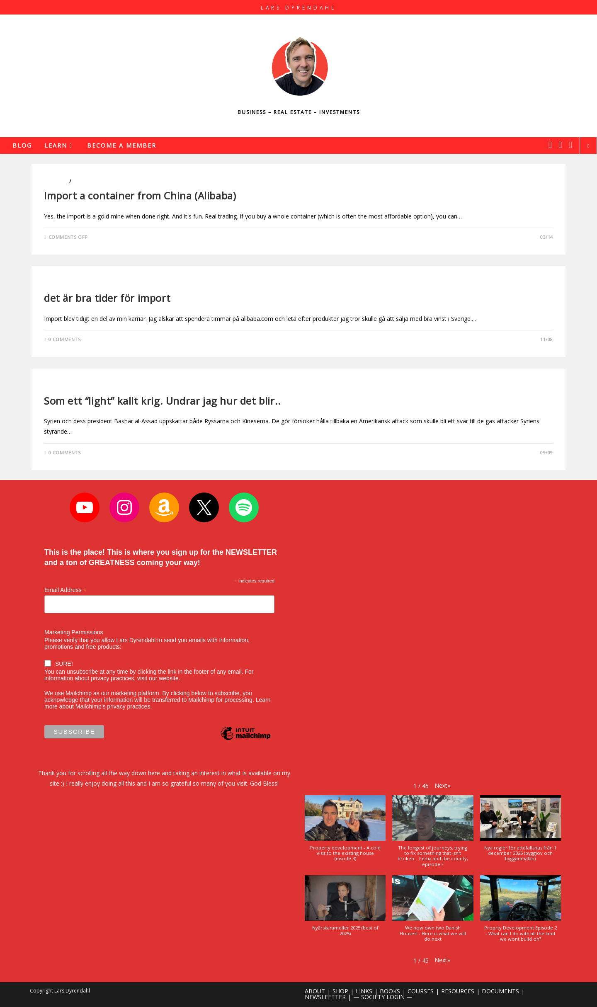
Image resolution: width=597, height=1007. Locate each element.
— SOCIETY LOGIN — (383, 997)
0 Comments (65, 339)
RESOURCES (457, 991)
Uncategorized (66, 386)
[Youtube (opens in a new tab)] (570, 145)
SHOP (340, 991)
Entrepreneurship (98, 181)
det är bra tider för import (107, 298)
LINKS (364, 991)
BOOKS (390, 991)
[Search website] (588, 145)
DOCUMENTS (500, 991)
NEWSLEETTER (325, 997)
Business (56, 181)
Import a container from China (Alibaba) (140, 195)
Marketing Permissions (73, 632)
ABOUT (315, 991)
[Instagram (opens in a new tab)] (560, 145)
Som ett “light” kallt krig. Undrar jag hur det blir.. (162, 401)
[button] (442, 785)
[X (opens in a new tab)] (550, 145)
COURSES (421, 991)
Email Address (65, 590)
